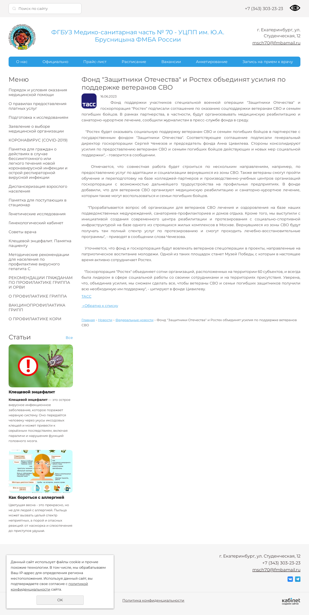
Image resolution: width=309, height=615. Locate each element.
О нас (21, 61)
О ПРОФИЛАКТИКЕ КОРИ (35, 319)
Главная (88, 320)
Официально (55, 61)
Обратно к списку (100, 306)
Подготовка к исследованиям (38, 117)
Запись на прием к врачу (267, 61)
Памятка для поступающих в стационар (38, 202)
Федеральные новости (134, 320)
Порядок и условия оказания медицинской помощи (38, 92)
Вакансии (171, 61)
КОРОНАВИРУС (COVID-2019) (38, 140)
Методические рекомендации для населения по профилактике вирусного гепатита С (39, 261)
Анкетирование (211, 61)
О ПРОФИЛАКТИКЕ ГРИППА (38, 296)
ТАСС (86, 296)
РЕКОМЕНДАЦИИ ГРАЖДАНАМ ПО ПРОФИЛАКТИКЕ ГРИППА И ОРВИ (41, 282)
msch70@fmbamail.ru (276, 42)
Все (69, 337)
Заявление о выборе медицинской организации (36, 129)
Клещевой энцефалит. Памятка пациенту (40, 243)
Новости (105, 320)
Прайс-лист (95, 61)
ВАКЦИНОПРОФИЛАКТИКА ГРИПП (37, 307)
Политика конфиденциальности (153, 600)
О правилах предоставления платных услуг (38, 106)
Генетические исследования (37, 214)
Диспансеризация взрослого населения (38, 189)
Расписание (134, 61)
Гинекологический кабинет (36, 223)
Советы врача (22, 232)
